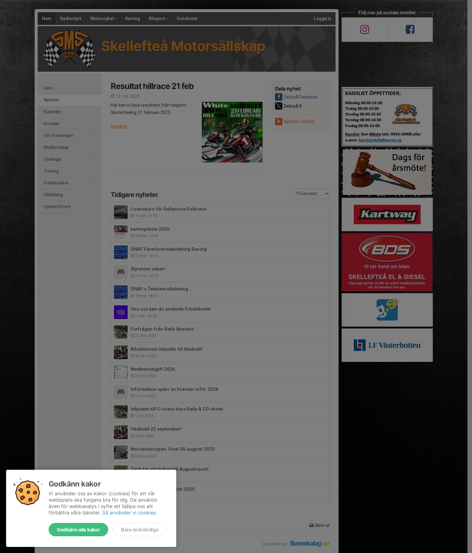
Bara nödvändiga (139, 530)
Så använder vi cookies (129, 513)
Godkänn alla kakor (78, 530)
